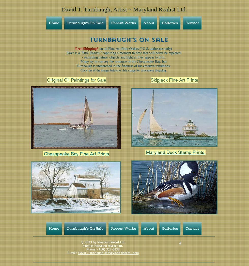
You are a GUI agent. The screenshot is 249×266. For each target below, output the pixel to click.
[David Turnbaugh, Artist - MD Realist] (180, 243)
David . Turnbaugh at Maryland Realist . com (108, 253)
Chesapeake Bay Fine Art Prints (76, 153)
